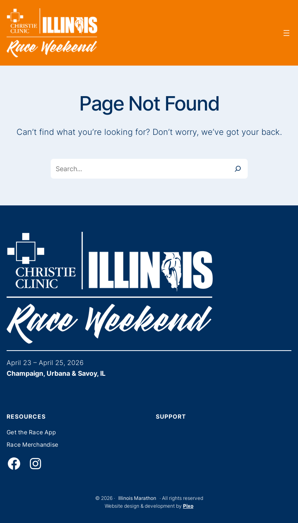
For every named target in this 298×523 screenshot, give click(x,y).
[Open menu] (286, 33)
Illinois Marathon (137, 498)
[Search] (238, 168)
